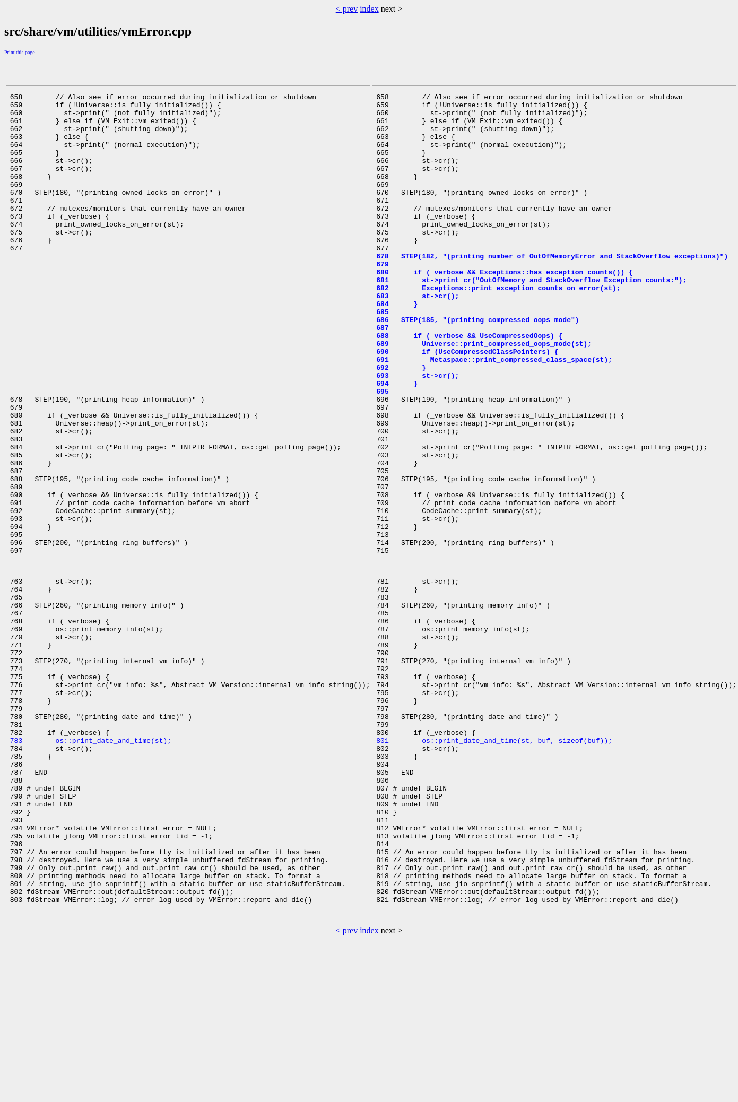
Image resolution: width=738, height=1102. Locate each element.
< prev (347, 8)
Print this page (19, 52)
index (369, 8)
